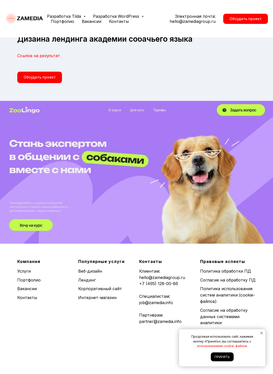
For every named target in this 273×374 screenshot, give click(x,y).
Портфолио (62, 21)
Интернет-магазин (97, 297)
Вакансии (91, 21)
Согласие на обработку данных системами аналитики (224, 316)
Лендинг (87, 280)
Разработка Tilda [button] (64, 16)
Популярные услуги (101, 261)
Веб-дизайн (90, 271)
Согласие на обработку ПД (227, 280)
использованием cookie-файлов (222, 346)
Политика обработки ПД (225, 271)
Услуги (24, 271)
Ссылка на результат (38, 55)
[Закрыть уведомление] (261, 333)
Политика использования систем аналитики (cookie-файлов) (227, 295)
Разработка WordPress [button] (116, 16)
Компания (28, 261)
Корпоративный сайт (100, 288)
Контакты (119, 21)
